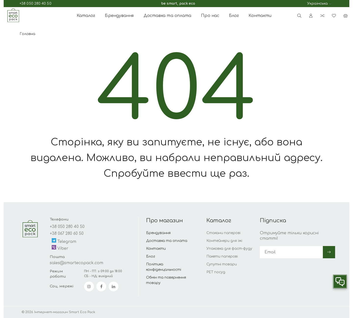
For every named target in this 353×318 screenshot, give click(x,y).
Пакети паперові (222, 256)
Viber (60, 248)
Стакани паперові (223, 233)
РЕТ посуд (215, 272)
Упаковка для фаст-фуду (229, 248)
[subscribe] (291, 252)
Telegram (64, 241)
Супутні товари (221, 264)
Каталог (86, 15)
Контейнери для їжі (224, 241)
